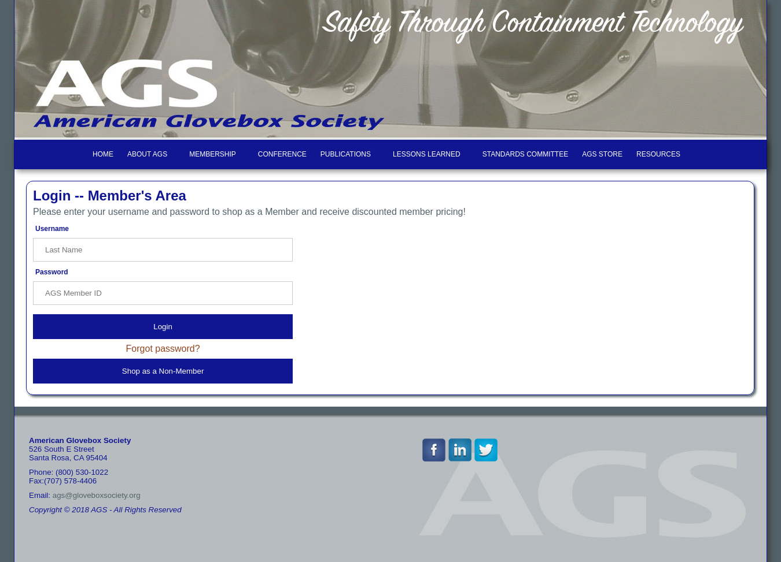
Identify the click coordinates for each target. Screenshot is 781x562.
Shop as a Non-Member (163, 371)
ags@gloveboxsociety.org (97, 495)
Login (162, 326)
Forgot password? (163, 348)
